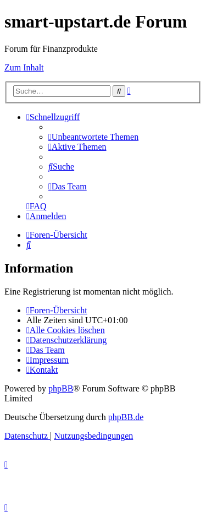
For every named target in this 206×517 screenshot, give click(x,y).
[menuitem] (93, 137)
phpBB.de (125, 417)
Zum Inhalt (24, 67)
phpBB (60, 388)
